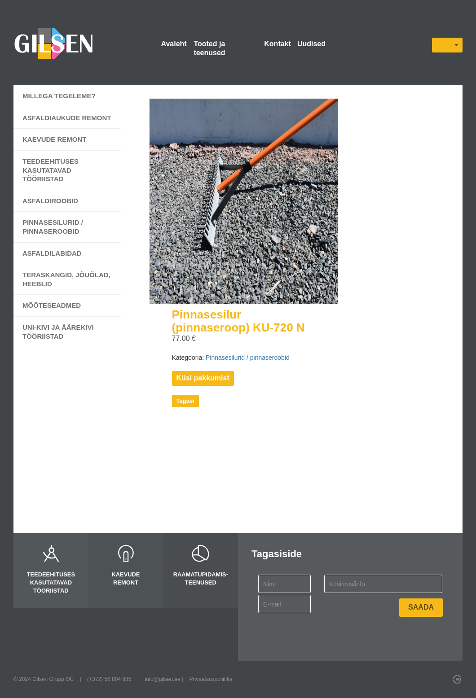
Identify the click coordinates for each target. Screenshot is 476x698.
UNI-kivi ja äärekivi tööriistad (58, 331)
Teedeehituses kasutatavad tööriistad (50, 170)
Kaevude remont (54, 139)
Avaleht (173, 44)
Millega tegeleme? (59, 96)
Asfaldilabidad (52, 253)
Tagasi (185, 400)
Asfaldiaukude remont (66, 118)
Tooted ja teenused (209, 48)
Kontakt (277, 44)
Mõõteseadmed (51, 305)
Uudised (311, 44)
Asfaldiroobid (50, 201)
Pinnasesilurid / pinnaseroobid (52, 226)
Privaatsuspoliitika (211, 679)
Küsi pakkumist (202, 378)
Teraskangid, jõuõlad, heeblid (66, 279)
